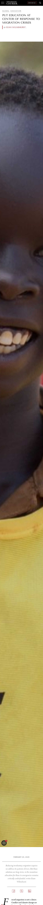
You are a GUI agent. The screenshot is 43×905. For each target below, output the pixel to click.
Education (16, 11)
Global (5, 11)
